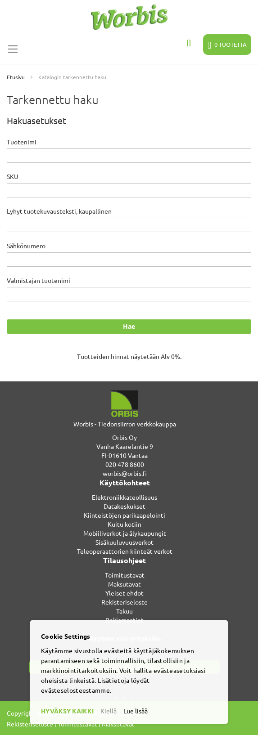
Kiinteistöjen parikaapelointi (124, 515)
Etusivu (16, 77)
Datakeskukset (124, 506)
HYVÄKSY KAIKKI (67, 711)
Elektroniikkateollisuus (124, 497)
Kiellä (108, 711)
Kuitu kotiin (124, 524)
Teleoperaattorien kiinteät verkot (124, 551)
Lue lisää (135, 711)
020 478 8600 (124, 464)
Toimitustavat (125, 575)
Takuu (124, 611)
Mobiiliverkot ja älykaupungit (124, 533)
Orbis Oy (124, 437)
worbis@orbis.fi (125, 473)
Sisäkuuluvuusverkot (124, 542)
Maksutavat (124, 584)
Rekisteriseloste (124, 602)
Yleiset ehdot (124, 593)
